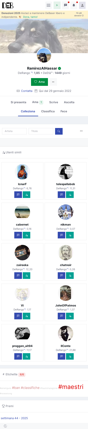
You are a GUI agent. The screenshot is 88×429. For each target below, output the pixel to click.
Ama (39, 82)
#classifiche (30, 388)
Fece (64, 111)
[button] (57, 5)
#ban (16, 388)
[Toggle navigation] (48, 5)
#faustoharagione (49, 388)
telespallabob (65, 184)
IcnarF (22, 184)
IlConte (66, 346)
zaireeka (22, 265)
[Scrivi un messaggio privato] (18, 194)
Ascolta (69, 102)
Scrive (53, 102)
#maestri (70, 386)
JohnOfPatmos (65, 305)
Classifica (48, 111)
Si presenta (18, 102)
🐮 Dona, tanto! (28, 16)
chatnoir (65, 265)
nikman (66, 224)
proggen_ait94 (22, 346)
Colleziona (28, 111)
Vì (22, 305)
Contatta (26, 91)
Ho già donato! (79, 14)
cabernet (22, 224)
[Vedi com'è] (26, 194)
